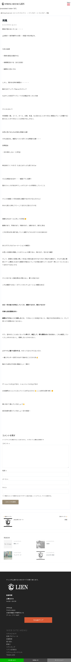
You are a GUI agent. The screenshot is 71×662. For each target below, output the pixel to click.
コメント (6, 443)
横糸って (16, 544)
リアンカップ (10, 647)
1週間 (47, 544)
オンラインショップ (59, 660)
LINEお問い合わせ (12, 660)
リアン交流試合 (11, 650)
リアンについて (11, 634)
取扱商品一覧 (35, 660)
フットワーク (17, 555)
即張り (8, 644)
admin (15, 25)
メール (5, 479)
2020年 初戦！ (50, 555)
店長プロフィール (12, 636)
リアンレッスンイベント (14, 652)
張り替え (9, 642)
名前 (4, 471)
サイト (4, 487)
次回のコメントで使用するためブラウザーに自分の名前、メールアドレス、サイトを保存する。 (28, 496)
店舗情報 (9, 639)
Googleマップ (38, 620)
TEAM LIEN (10, 655)
